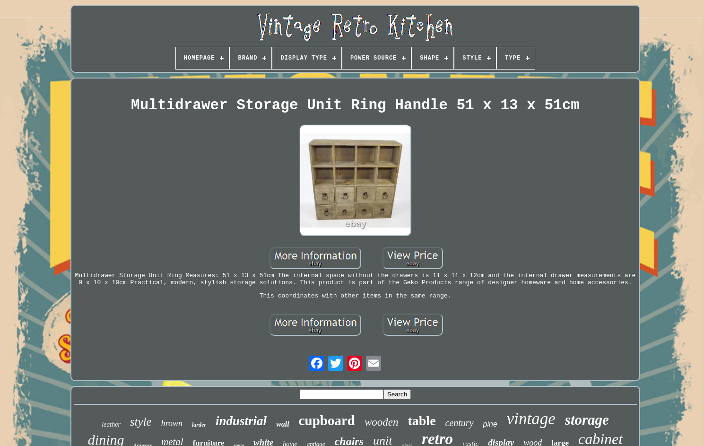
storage (587, 419)
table (421, 420)
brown (172, 423)
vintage (531, 419)
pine (490, 424)
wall (282, 424)
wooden (382, 422)
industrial (241, 421)
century (459, 423)
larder (199, 424)
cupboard (327, 420)
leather (111, 424)
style (141, 421)
